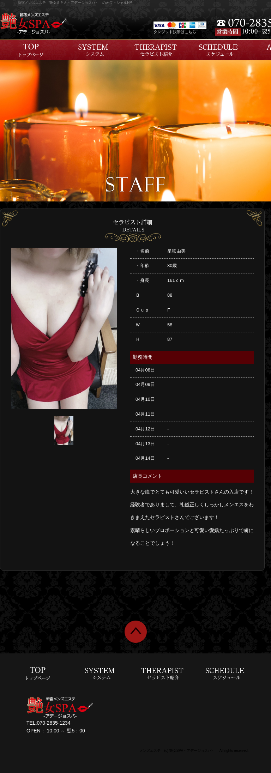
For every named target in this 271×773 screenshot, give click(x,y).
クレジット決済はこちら (174, 32)
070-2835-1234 (54, 723)
